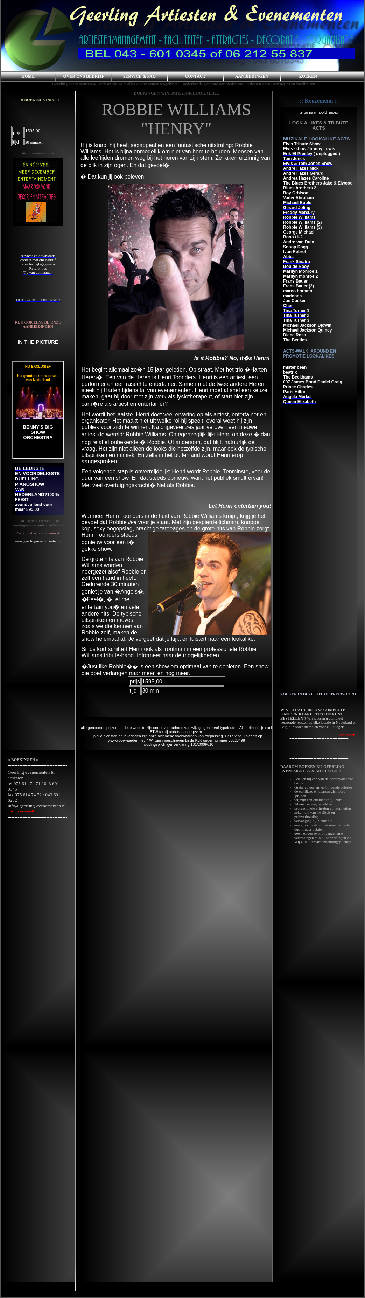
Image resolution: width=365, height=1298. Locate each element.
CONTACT (195, 76)
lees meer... (348, 735)
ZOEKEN (308, 76)
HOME (28, 76)
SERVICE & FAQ (139, 76)
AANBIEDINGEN (251, 76)
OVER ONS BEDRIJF (83, 76)
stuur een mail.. (22, 811)
